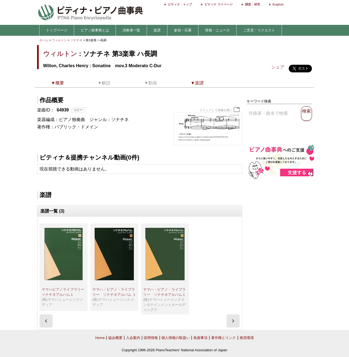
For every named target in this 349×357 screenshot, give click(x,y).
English (278, 4)
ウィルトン (59, 40)
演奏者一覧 (131, 30)
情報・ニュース (217, 30)
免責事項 (200, 338)
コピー (78, 109)
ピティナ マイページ (218, 4)
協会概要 (115, 338)
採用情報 (151, 338)
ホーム (43, 40)
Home (100, 338)
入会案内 (133, 338)
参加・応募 (183, 30)
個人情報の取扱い (175, 338)
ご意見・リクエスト (259, 30)
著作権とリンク (223, 338)
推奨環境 (247, 338)
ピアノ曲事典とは (95, 30)
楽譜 (157, 30)
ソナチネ (76, 40)
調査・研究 (252, 4)
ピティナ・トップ (180, 4)
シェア (277, 67)
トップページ (56, 30)
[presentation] (46, 321)
